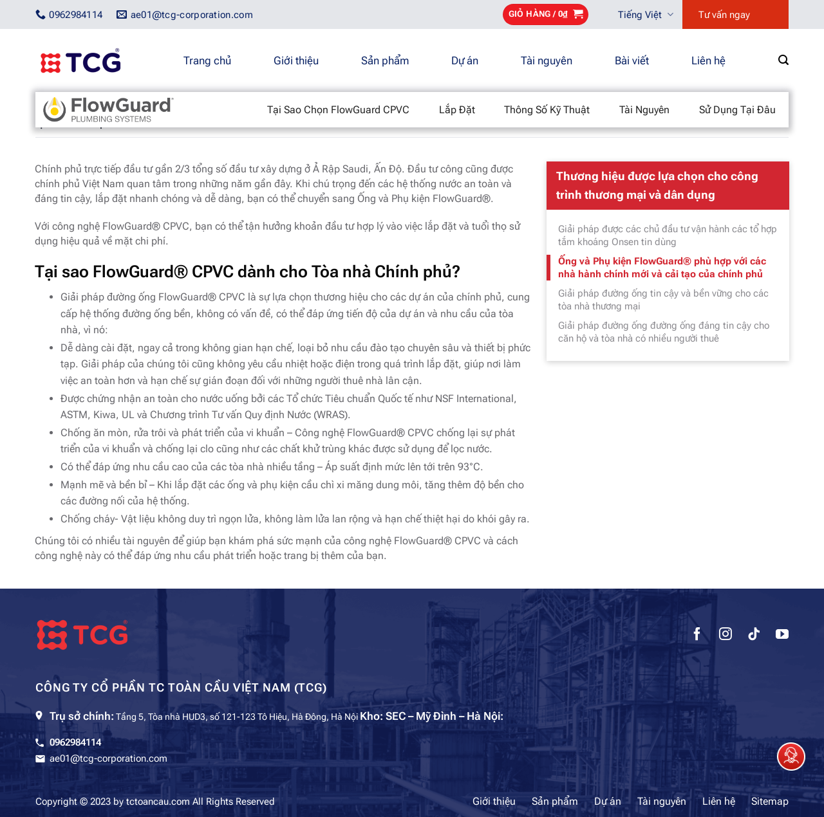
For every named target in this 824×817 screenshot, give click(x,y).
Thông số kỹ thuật (547, 110)
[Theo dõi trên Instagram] (725, 635)
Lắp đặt (457, 110)
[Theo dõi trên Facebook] (697, 635)
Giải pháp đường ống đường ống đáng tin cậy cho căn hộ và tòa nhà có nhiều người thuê (663, 332)
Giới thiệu (296, 60)
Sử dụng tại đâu (737, 110)
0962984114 (75, 742)
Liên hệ (708, 60)
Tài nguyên (546, 60)
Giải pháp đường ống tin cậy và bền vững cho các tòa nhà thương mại (663, 300)
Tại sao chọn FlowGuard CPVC (338, 110)
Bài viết (632, 60)
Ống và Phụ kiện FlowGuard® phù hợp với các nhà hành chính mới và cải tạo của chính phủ (662, 267)
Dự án (464, 60)
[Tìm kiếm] (783, 60)
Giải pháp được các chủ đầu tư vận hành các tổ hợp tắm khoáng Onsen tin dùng (667, 235)
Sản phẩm (385, 60)
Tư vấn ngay (724, 15)
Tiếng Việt (645, 14)
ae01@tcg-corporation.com (108, 758)
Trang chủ (207, 60)
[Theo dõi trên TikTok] (753, 635)
